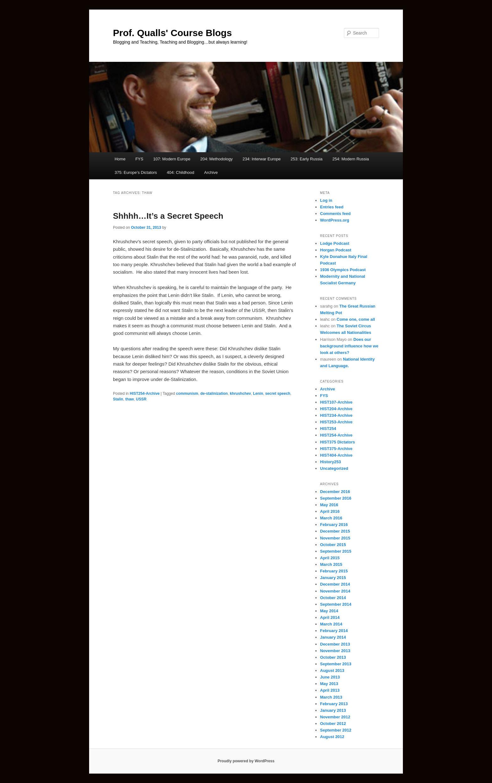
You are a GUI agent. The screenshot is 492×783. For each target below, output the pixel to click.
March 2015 (331, 564)
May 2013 (329, 683)
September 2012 (335, 730)
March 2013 (331, 697)
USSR (141, 399)
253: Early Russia (307, 159)
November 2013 (335, 650)
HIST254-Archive (144, 393)
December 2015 (335, 531)
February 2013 (334, 703)
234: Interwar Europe (262, 159)
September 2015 (335, 551)
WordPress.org (334, 220)
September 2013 (335, 664)
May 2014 (329, 611)
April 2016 (330, 511)
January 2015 (333, 577)
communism (187, 393)
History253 (330, 461)
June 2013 (330, 677)
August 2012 (332, 736)
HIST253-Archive (336, 422)
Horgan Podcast (335, 250)
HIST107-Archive (336, 402)
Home (120, 159)
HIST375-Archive (336, 448)
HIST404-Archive (336, 455)
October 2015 (333, 544)
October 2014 (333, 597)
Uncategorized (334, 468)
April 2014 (330, 617)
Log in (326, 200)
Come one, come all (356, 319)
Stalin (118, 399)
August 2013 (332, 670)
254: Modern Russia (350, 159)
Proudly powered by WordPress (245, 761)
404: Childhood (180, 172)
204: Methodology (216, 159)
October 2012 (333, 723)
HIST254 (328, 428)
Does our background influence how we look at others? (349, 346)
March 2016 (331, 518)
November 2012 (335, 717)
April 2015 (330, 557)
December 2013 (335, 644)
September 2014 (335, 604)
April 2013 (330, 690)
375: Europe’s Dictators (136, 172)
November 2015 (335, 538)
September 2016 (335, 498)
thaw (129, 399)
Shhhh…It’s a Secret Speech (168, 216)
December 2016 (335, 491)
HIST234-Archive (336, 415)
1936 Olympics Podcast (343, 269)
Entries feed (331, 207)
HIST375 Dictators (337, 442)
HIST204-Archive (336, 408)
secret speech (277, 393)
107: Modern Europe (171, 159)
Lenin (258, 393)
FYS (139, 159)
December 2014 (335, 584)
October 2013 (333, 657)
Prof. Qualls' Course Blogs (172, 33)
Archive (211, 172)
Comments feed (335, 213)
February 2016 (334, 524)
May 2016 (329, 504)
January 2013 (333, 710)
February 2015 (334, 571)
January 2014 (333, 637)
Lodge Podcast (334, 243)
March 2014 (331, 624)
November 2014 (335, 591)
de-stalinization (213, 393)
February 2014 (334, 630)
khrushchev (240, 393)
